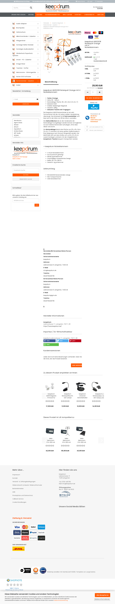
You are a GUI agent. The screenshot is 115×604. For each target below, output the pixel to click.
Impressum (16, 475)
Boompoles (18, 28)
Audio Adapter (20, 24)
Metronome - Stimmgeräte (24, 72)
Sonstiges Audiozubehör (23, 49)
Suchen (39, 15)
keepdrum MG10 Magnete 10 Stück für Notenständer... (51, 396)
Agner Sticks (26, 123)
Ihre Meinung (77, 365)
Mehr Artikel (16, 159)
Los (37, 205)
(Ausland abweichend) (100, 61)
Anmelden (26, 104)
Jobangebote (89, 15)
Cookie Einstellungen (19, 502)
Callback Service (17, 499)
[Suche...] (31, 8)
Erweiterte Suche (26, 179)
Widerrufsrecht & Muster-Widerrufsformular (27, 485)
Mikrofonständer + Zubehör (24, 36)
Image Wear (19, 64)
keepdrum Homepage (20, 157)
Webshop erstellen (53, 572)
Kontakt (78, 15)
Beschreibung (51, 82)
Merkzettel (99, 1)
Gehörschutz (19, 32)
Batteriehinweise (17, 488)
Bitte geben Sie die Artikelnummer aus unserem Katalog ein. (25, 196)
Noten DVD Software (22, 77)
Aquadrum (26, 129)
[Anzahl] (94, 92)
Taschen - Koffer (20, 68)
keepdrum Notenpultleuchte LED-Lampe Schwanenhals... (68, 396)
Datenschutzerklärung (61, 600)
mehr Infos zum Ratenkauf (96, 121)
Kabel (16, 85)
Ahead (26, 125)
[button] (80, 1)
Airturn (26, 127)
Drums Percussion (18, 15)
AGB (13, 492)
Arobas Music (26, 131)
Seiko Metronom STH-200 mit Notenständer (66, 440)
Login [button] (90, 1)
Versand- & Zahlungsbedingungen (23, 482)
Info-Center (67, 15)
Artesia (26, 135)
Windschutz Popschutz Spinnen (23, 54)
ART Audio (26, 133)
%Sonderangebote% (52, 15)
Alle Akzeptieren (102, 595)
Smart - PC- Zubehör (22, 60)
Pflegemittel (19, 41)
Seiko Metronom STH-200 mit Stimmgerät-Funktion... (50, 440)
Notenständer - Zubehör (23, 81)
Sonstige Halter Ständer (23, 45)
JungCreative (90, 572)
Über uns (100, 15)
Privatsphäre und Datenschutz (22, 495)
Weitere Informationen (102, 599)
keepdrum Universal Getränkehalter (82, 396)
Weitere (31, 15)
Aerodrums (26, 121)
